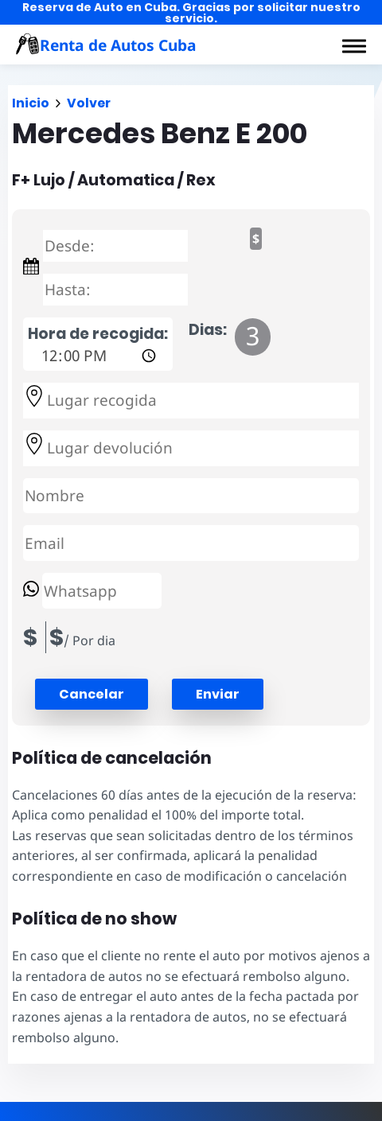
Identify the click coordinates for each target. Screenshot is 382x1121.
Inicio (30, 103)
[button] (354, 46)
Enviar (218, 694)
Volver (89, 103)
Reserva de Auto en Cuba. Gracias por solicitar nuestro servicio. (191, 13)
